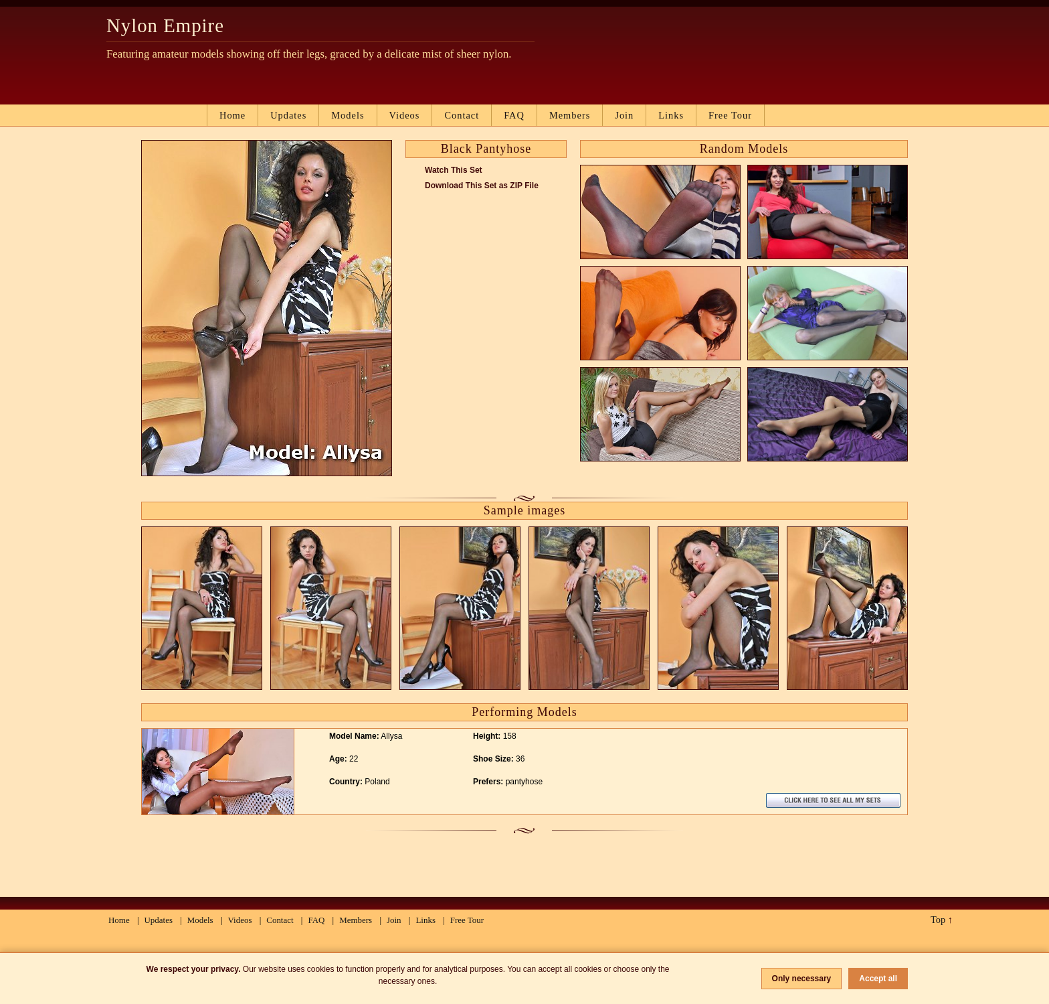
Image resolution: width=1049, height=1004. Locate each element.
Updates (288, 115)
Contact (461, 115)
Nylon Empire (165, 25)
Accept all (878, 978)
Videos (404, 115)
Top (938, 919)
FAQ (514, 115)
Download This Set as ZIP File (482, 185)
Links (671, 115)
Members (569, 115)
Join (624, 115)
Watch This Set (453, 170)
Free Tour (730, 115)
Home (232, 115)
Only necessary (802, 978)
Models (347, 115)
